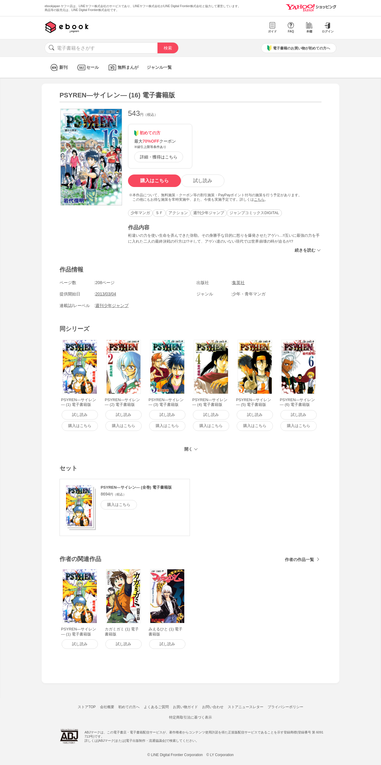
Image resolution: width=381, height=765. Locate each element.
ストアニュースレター (245, 707)
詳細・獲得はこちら (158, 157)
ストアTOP (87, 707)
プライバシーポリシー (285, 707)
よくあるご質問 (156, 707)
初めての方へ (129, 707)
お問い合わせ (213, 707)
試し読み (202, 180)
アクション (178, 213)
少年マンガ (140, 213)
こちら (259, 199)
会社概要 (107, 707)
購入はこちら (154, 180)
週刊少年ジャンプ (208, 213)
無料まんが (122, 67)
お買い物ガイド (185, 707)
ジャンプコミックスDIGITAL (254, 213)
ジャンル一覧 (159, 67)
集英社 (238, 282)
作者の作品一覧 (299, 559)
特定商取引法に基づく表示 (190, 717)
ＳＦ (159, 213)
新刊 (58, 67)
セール (87, 67)
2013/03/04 (105, 294)
